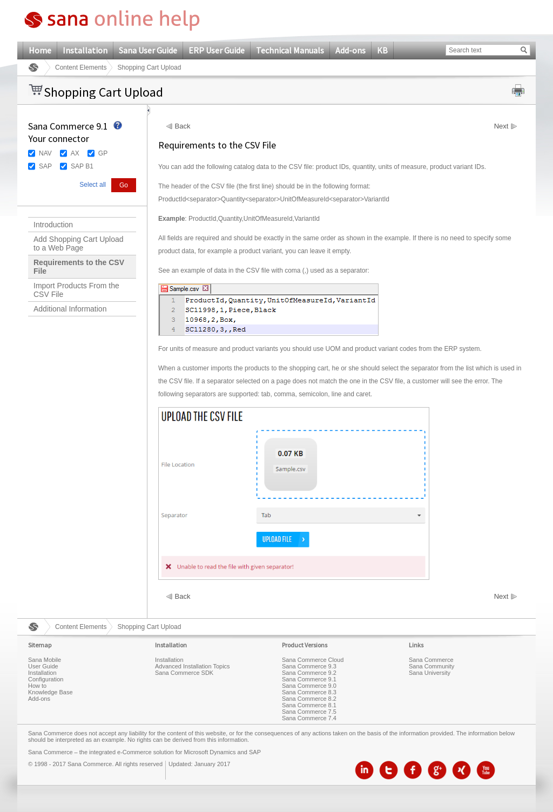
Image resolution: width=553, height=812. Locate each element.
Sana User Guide (148, 50)
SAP (45, 166)
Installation (85, 50)
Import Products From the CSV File (76, 290)
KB (382, 50)
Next (501, 126)
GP (102, 153)
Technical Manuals (290, 50)
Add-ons (350, 50)
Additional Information (69, 308)
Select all (92, 184)
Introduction (53, 224)
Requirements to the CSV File (78, 266)
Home (40, 50)
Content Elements (80, 67)
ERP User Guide (216, 50)
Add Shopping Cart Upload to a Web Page (78, 243)
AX (75, 153)
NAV (45, 153)
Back (183, 126)
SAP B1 (82, 166)
